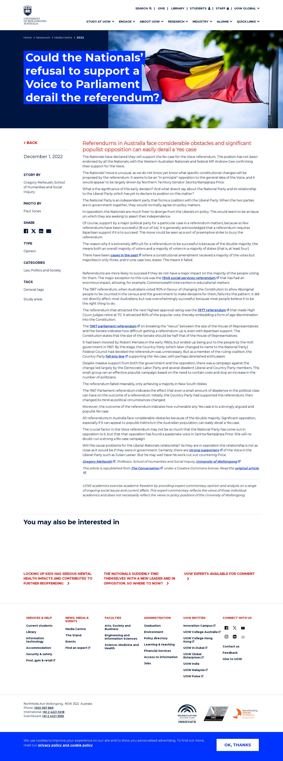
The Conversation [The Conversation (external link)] (145, 468)
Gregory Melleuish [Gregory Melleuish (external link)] (97, 461)
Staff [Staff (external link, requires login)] (220, 8)
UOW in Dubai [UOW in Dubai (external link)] (193, 648)
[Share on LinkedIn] (41, 231)
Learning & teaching (159, 644)
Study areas (33, 299)
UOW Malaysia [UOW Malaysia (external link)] (194, 670)
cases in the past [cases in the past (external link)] (124, 255)
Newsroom (43, 37)
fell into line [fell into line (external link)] (115, 356)
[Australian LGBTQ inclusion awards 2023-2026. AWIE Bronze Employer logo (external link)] (216, 713)
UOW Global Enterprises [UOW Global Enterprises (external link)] (192, 656)
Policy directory (155, 638)
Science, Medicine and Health (122, 646)
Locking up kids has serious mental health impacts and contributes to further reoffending (61, 557)
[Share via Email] (48, 231)
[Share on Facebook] (26, 231)
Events (70, 641)
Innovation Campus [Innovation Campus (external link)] (197, 625)
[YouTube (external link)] (243, 628)
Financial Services (157, 651)
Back (32, 143)
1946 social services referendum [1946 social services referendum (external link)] (189, 278)
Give (161, 8)
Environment (153, 632)
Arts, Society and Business (117, 627)
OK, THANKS (237, 745)
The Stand (73, 635)
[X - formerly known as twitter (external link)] (234, 628)
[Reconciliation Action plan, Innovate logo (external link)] (187, 714)
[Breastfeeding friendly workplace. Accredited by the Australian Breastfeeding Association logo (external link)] (244, 713)
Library (177, 8)
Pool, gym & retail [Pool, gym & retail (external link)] (39, 660)
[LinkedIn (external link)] (234, 636)
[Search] (143, 9)
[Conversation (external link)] (243, 637)
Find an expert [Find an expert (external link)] (76, 648)
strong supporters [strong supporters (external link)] (204, 450)
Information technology (35, 640)
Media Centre (63, 37)
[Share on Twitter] (33, 231)
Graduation (152, 625)
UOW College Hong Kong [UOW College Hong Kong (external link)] (197, 640)
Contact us (231, 646)
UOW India (191, 663)
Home (28, 37)
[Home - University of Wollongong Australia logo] (35, 15)
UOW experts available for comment (221, 552)
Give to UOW (232, 659)
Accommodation (38, 648)
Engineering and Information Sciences (121, 637)
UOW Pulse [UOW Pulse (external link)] (191, 676)
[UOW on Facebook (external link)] (226, 628)
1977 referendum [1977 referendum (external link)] (212, 310)
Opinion (30, 251)
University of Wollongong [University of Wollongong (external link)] (216, 461)
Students (198, 8)
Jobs (147, 663)
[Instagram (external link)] (226, 636)
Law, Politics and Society (42, 270)
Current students (39, 625)
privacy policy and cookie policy (65, 745)
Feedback (230, 652)
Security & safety (39, 654)
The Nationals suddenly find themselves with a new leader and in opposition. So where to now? (141, 557)
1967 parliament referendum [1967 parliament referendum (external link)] (113, 326)
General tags (34, 289)
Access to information (161, 657)
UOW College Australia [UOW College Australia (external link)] (200, 632)
